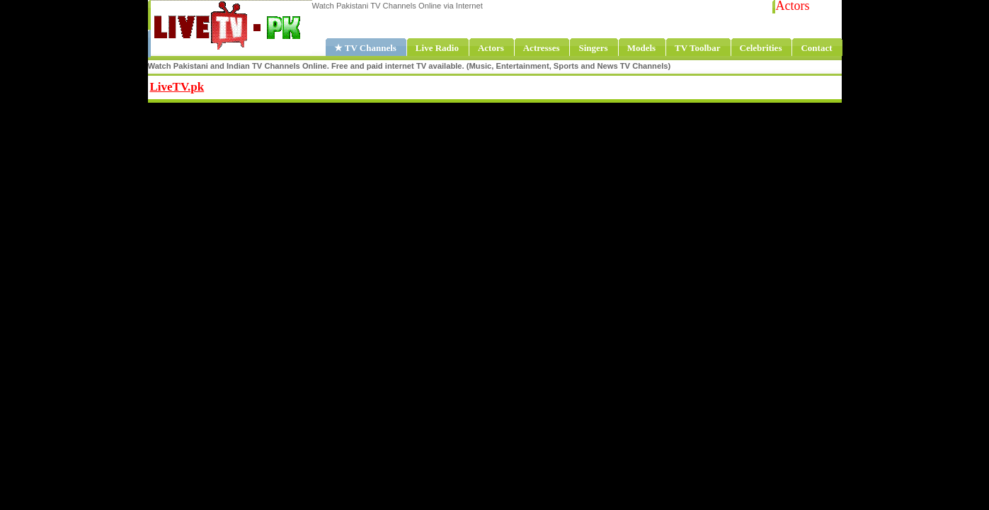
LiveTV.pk (177, 87)
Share (293, 85)
